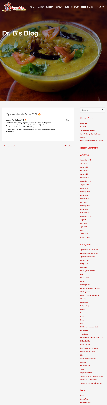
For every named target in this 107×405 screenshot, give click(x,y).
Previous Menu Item (10, 146)
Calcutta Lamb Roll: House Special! (92, 141)
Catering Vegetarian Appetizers (91, 288)
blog (81, 274)
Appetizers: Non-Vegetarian (89, 250)
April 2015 (83, 164)
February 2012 (85, 206)
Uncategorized (85, 366)
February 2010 (85, 237)
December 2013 (85, 178)
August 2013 (84, 185)
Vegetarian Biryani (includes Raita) (92, 376)
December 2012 (85, 199)
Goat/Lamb (84, 334)
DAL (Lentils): (85, 306)
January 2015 (85, 167)
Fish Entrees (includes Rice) (90, 327)
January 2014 (85, 174)
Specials (83, 362)
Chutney (83, 299)
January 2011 (85, 234)
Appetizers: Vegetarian (88, 257)
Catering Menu (85, 285)
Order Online (87, 7)
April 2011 (83, 227)
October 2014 (85, 171)
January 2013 (85, 195)
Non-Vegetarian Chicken (88, 352)
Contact (75, 7)
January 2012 (85, 209)
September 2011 (86, 216)
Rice (81, 355)
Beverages (84, 267)
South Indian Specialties (88, 359)
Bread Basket (85, 278)
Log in (82, 396)
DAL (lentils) (84, 303)
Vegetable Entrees (86, 373)
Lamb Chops (84, 127)
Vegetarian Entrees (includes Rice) (92, 383)
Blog (67, 7)
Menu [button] (32, 7)
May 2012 (83, 202)
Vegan (82, 369)
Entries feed (84, 399)
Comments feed (85, 403)
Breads (82, 281)
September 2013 (86, 181)
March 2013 (84, 188)
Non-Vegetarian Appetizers (89, 348)
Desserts (83, 313)
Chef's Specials (85, 292)
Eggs (82, 317)
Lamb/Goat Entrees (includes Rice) (92, 338)
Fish (81, 324)
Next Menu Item (67, 146)
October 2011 (85, 213)
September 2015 (86, 160)
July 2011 (83, 220)
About (41, 7)
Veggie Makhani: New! (88, 131)
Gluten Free (84, 331)
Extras (82, 320)
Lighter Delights (85, 341)
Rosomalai (84, 123)
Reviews (59, 7)
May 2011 (83, 223)
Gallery (49, 7)
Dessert (83, 309)
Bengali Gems (85, 264)
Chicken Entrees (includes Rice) (91, 295)
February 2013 (85, 192)
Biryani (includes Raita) (88, 271)
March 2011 (84, 230)
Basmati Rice (85, 260)
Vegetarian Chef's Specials (89, 380)
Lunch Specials (85, 345)
